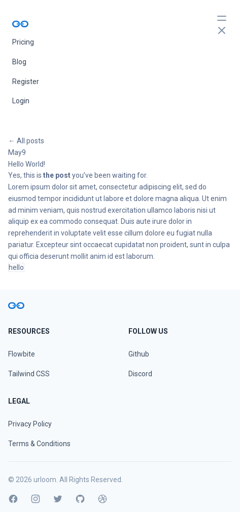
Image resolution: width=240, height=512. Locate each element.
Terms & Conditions (39, 444)
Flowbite (21, 354)
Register (25, 81)
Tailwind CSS (29, 374)
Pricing (23, 42)
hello (16, 267)
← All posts (26, 141)
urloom (44, 480)
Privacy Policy (30, 424)
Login (20, 101)
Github (138, 354)
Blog (19, 62)
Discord (140, 374)
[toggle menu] (222, 24)
